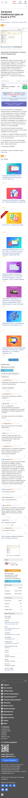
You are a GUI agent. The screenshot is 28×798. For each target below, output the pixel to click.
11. (3, 528)
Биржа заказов (9, 717)
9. (2, 505)
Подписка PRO (6, 731)
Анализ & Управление (11, 694)
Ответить (8, 390)
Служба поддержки (10, 742)
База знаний (8, 688)
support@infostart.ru (8, 756)
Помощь (4, 734)
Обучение (7, 702)
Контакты (4, 738)
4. (2, 433)
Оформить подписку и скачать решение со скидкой (14, 103)
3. (2, 423)
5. (2, 446)
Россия (7, 652)
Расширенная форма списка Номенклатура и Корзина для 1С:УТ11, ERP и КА (11, 177)
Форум (6, 720)
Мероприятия (8, 711)
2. (2, 403)
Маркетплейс (8, 705)
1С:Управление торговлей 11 (12, 643)
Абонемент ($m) (9, 670)
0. (2, 380)
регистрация (5, 538)
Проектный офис (9, 708)
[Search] (14, 680)
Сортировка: (10, 373)
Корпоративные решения (12, 700)
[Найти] (25, 680)
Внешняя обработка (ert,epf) (12, 634)
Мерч (5, 723)
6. (2, 459)
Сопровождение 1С (10, 697)
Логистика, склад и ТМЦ (11, 624)
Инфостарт (4, 152)
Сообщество (5, 729)
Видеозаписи (8, 714)
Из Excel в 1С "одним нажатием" (12, 225)
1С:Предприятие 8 (9, 639)
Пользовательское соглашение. (10, 771)
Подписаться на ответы (8, 367)
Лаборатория (8, 691)
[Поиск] (6, 2)
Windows (7, 647)
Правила (4, 733)
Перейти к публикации (8, 387)
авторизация (13, 538)
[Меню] (2, 2)
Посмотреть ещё (13, 359)
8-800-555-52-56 (7, 754)
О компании (5, 727)
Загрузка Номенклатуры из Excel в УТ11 (12, 14)
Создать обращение (10, 760)
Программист (8, 630)
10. (2, 520)
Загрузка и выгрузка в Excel (12, 622)
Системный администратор (12, 628)
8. (2, 497)
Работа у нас (5, 736)
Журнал (6, 685)
